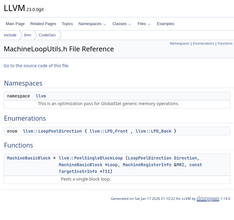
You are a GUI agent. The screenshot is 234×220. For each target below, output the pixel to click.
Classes (121, 23)
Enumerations (203, 43)
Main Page (15, 23)
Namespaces (92, 23)
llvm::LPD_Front (109, 131)
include (10, 35)
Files (144, 23)
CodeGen (47, 35)
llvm (27, 35)
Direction (185, 158)
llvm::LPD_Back (154, 131)
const (196, 164)
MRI (180, 164)
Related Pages (43, 23)
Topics (67, 23)
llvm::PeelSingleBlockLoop (91, 158)
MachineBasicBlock (29, 158)
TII (106, 171)
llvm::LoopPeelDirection (52, 131)
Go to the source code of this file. (36, 65)
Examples (165, 23)
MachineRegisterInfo (147, 164)
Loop (113, 164)
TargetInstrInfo (78, 171)
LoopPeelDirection (150, 158)
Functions (225, 43)
